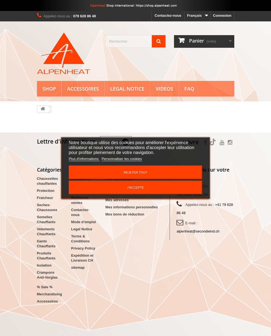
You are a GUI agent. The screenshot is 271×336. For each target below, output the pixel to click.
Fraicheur (45, 198)
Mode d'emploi (83, 222)
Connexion (222, 15)
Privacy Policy (83, 248)
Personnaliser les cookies (122, 159)
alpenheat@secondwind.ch (197, 231)
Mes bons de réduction (124, 214)
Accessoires (83, 88)
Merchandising (49, 294)
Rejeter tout (135, 172)
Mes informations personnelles (131, 207)
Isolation (44, 265)
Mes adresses (117, 200)
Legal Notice (127, 88)
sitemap (78, 267)
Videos (164, 88)
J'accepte (135, 187)
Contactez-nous (168, 15)
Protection (46, 191)
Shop (49, 88)
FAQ (189, 88)
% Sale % (45, 287)
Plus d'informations (84, 159)
